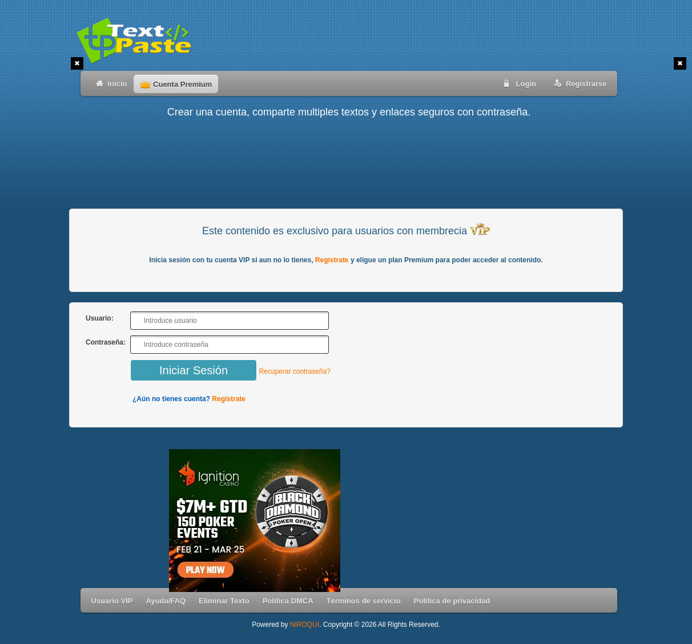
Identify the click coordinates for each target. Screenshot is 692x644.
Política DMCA (288, 601)
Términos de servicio (364, 601)
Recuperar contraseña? (294, 371)
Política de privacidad (452, 601)
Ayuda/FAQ (166, 601)
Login (518, 83)
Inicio (109, 83)
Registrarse (578, 83)
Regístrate (332, 260)
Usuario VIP (112, 601)
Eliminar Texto (224, 601)
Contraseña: (106, 342)
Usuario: (100, 318)
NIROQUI (304, 625)
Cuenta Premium (176, 84)
